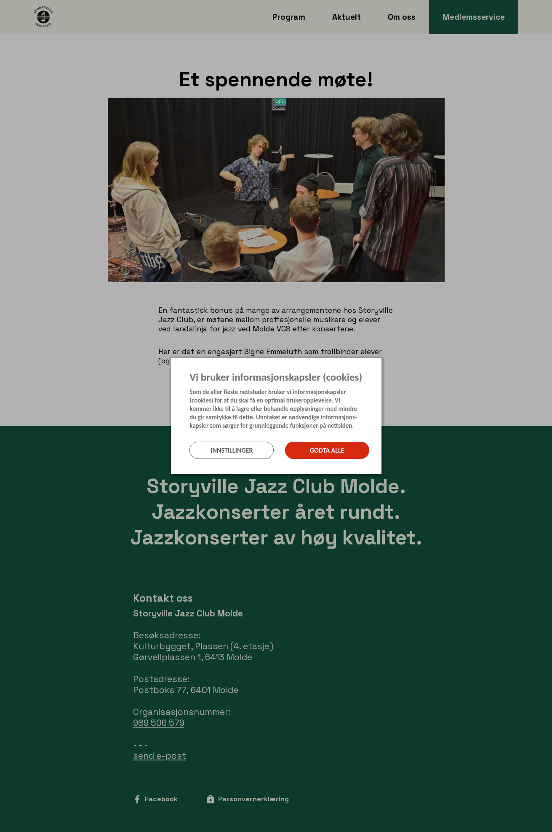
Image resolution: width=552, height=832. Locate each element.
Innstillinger (232, 450)
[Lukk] (378, 364)
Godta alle (327, 450)
